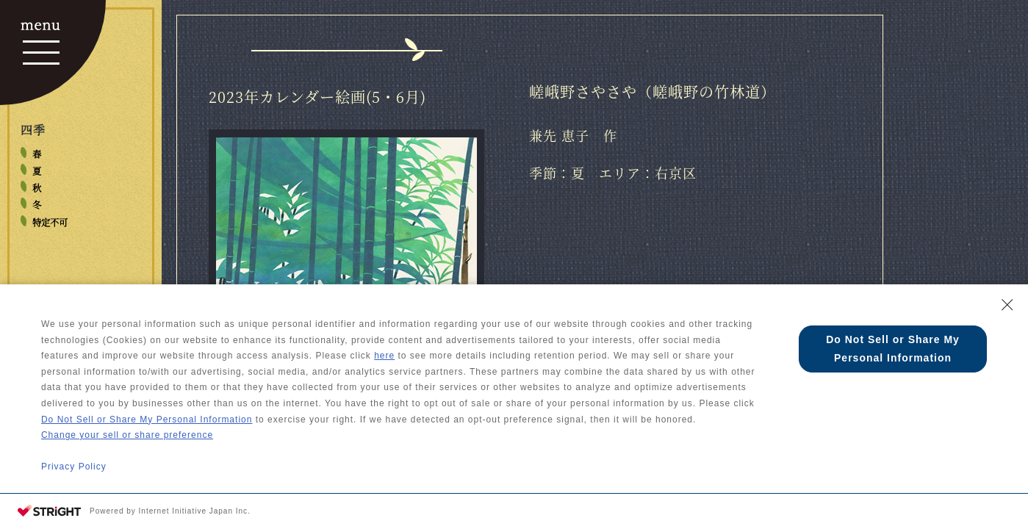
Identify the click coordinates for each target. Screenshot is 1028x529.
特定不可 (50, 222)
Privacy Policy (74, 466)
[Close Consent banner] (1007, 305)
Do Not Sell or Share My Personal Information (146, 419)
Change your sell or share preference (127, 435)
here (384, 355)
